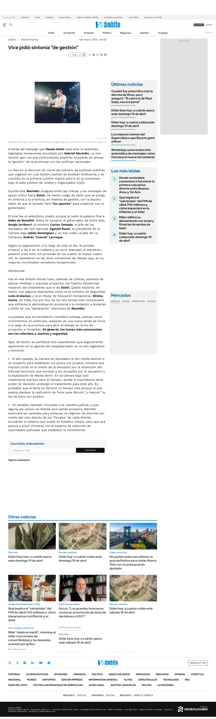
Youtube (40, 663)
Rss (187, 679)
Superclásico (65, 17)
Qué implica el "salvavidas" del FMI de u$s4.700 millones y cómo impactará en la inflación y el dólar (135, 205)
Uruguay (163, 32)
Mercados (143, 674)
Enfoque (49, 17)
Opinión (144, 32)
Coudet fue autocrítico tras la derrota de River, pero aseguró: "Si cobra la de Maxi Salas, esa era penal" (132, 96)
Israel (37, 17)
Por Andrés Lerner (17, 649)
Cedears (151, 301)
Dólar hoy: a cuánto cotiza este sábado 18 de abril (131, 610)
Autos (128, 679)
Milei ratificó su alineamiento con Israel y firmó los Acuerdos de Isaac (136, 222)
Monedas (115, 301)
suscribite (199, 25)
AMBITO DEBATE (136, 695)
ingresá (209, 25)
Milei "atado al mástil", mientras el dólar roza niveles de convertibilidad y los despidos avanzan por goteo (32, 638)
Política (107, 32)
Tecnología (171, 679)
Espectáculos (147, 679)
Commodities (138, 301)
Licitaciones (165, 685)
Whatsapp (49, 662)
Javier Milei (133, 17)
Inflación (25, 17)
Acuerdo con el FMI (153, 17)
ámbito (12, 39)
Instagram (24, 662)
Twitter (9, 663)
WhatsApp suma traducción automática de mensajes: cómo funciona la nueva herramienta (133, 153)
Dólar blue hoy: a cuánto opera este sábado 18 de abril (80, 640)
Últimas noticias (37, 674)
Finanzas (89, 32)
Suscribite (90, 450)
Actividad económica (113, 17)
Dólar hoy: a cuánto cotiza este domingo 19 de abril (132, 124)
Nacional (14, 679)
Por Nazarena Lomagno (70, 627)
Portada (14, 674)
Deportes (49, 679)
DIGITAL (75, 695)
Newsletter (209, 33)
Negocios (125, 32)
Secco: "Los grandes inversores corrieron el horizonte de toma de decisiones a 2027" (82, 612)
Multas (146, 685)
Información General (103, 679)
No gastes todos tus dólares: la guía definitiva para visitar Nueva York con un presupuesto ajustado (133, 562)
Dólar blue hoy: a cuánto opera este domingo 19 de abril (132, 112)
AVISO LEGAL (97, 685)
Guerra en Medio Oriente (87, 17)
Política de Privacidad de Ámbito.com (58, 685)
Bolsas (126, 301)
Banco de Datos (119, 674)
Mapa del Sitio (17, 685)
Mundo (31, 679)
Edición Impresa (72, 679)
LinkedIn (32, 662)
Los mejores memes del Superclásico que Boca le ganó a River (133, 137)
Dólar (51, 32)
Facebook (17, 663)
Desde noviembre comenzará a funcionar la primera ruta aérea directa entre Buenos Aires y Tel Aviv (136, 185)
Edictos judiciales (123, 685)
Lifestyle (197, 674)
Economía (69, 32)
